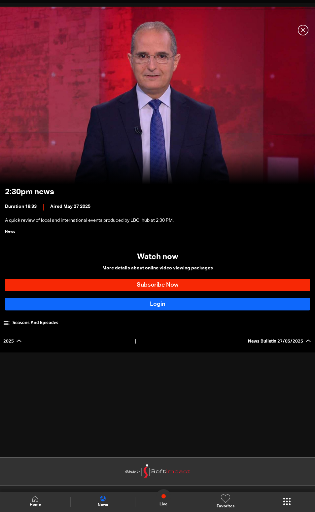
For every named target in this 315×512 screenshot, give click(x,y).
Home (35, 501)
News (103, 501)
